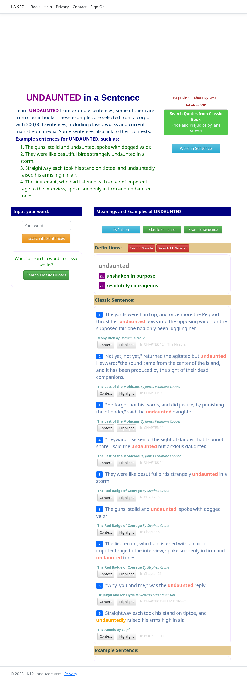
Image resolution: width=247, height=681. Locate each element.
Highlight (126, 344)
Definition (121, 229)
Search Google (141, 248)
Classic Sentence (162, 229)
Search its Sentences (46, 238)
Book (35, 6)
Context (106, 344)
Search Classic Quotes (46, 275)
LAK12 (18, 6)
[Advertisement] (123, 51)
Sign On (97, 6)
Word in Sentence (196, 148)
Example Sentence (203, 229)
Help (48, 6)
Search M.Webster (172, 248)
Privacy (62, 6)
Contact (80, 6)
